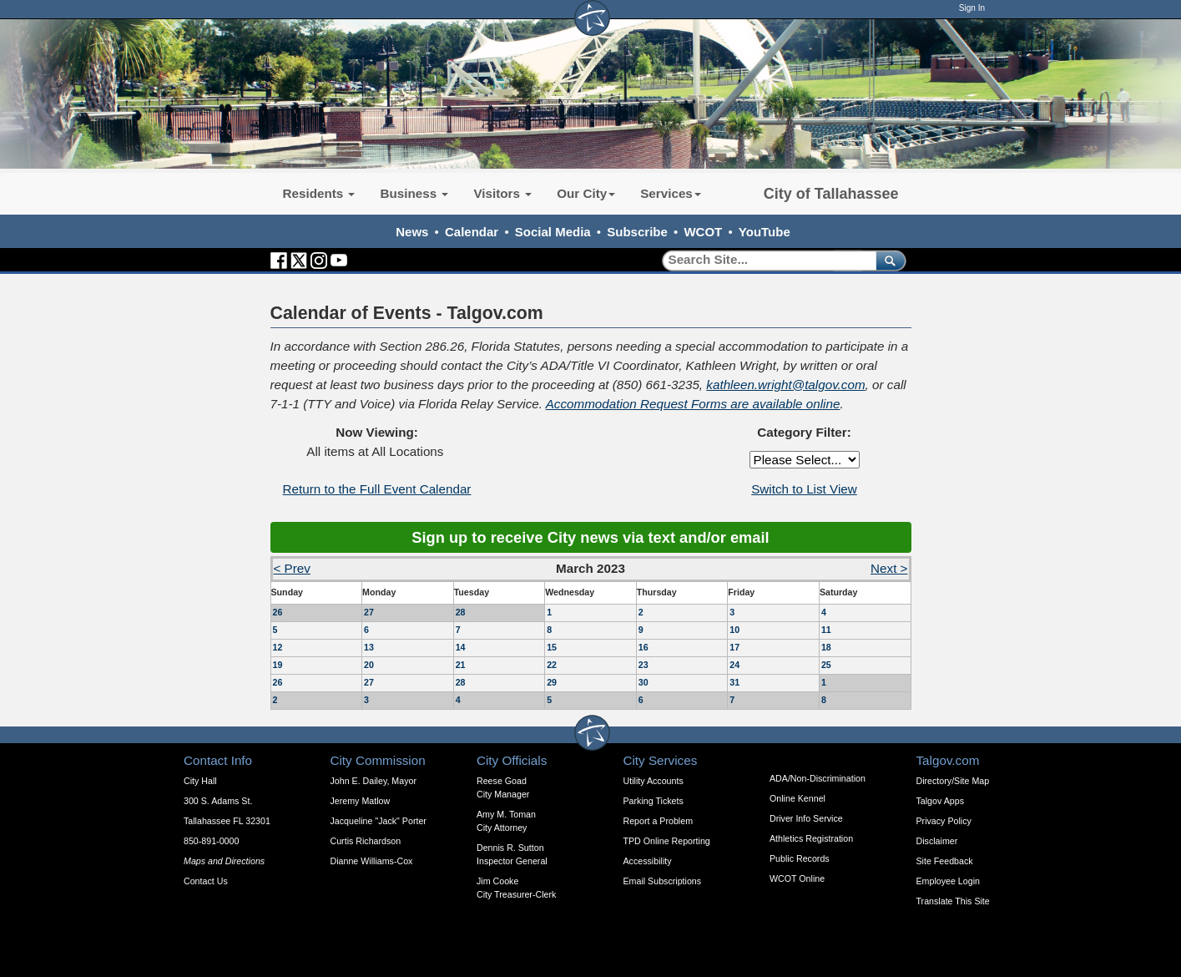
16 (643, 647)
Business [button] (414, 193)
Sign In (972, 8)
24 (734, 665)
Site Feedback (944, 861)
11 (826, 630)
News (412, 232)
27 (369, 612)
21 (461, 665)
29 (552, 682)
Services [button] (670, 193)
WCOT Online (797, 878)
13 (369, 647)
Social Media (553, 232)
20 (369, 665)
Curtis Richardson (366, 841)
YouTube (764, 232)
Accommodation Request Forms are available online (693, 404)
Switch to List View (804, 489)
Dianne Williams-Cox (372, 861)
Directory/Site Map (953, 781)
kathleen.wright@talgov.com (785, 384)
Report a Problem (658, 821)
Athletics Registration (811, 838)
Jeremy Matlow (361, 801)
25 (826, 665)
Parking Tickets (653, 801)
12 (278, 647)
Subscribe (637, 232)
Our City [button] (586, 193)
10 (734, 630)
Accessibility (647, 861)
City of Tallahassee (831, 193)
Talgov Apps (940, 801)
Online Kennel (797, 798)
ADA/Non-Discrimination (818, 778)
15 (552, 647)
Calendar (471, 232)
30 (643, 682)
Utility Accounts (653, 781)
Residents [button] (319, 193)
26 (278, 612)
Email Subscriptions (662, 881)
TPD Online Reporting (666, 841)
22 (552, 665)
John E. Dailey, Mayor (373, 781)
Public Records (800, 858)
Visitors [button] (502, 193)
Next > (889, 568)
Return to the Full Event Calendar (377, 489)
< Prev (292, 568)
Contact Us (206, 881)
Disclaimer (937, 841)
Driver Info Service (806, 818)
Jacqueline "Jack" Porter (378, 821)
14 (461, 647)
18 (826, 647)
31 (734, 682)
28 (461, 612)
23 (643, 665)
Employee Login (948, 881)
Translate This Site (953, 901)
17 (734, 647)
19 (278, 665)
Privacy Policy (944, 821)
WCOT (703, 232)
